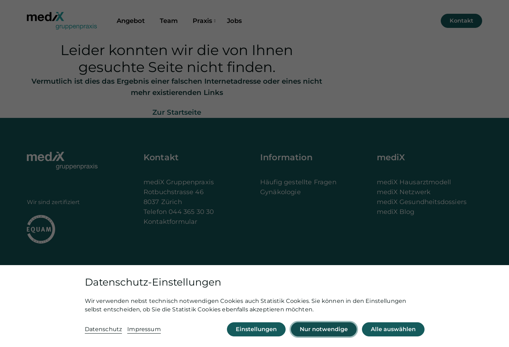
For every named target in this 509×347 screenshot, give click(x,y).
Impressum (143, 329)
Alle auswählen (393, 329)
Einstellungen (256, 329)
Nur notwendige (324, 329)
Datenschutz (103, 329)
